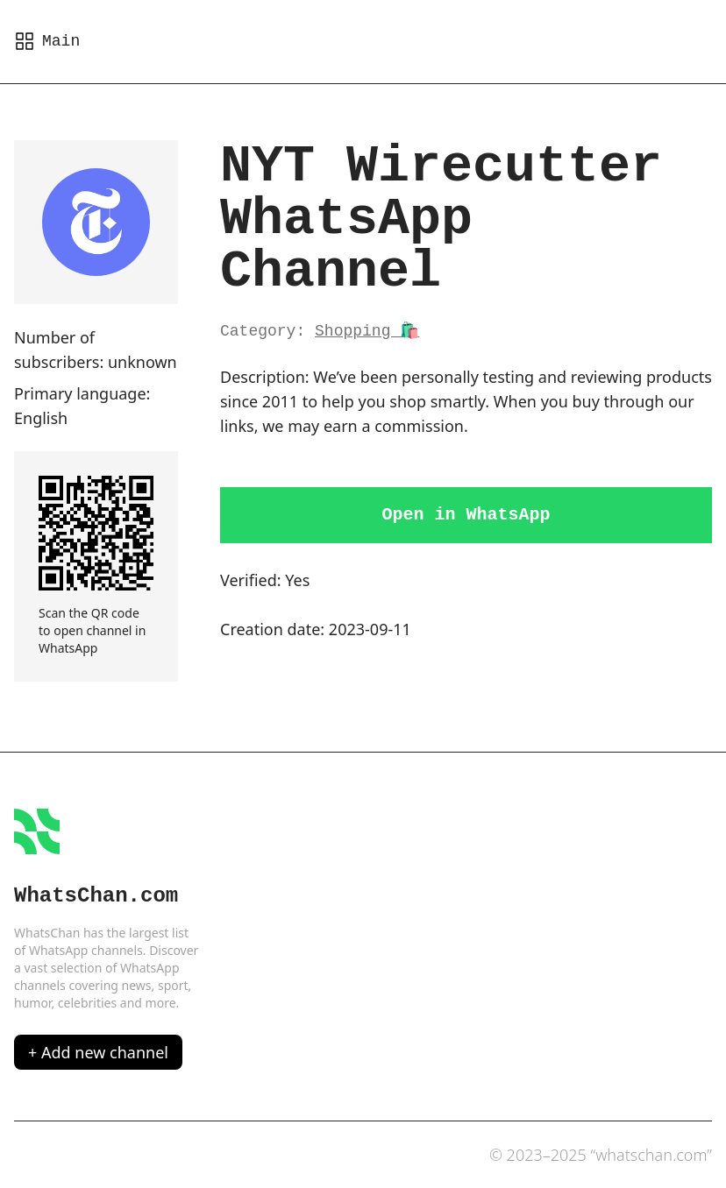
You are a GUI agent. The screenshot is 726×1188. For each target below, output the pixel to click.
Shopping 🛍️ (367, 331)
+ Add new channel (98, 1052)
